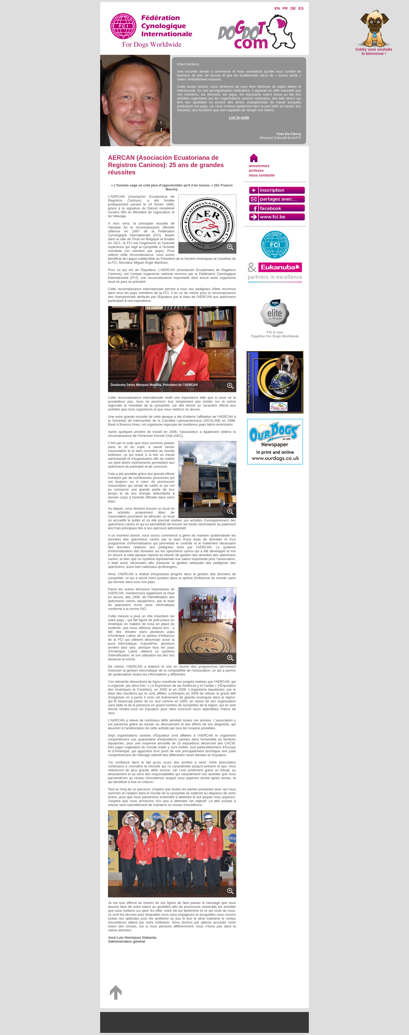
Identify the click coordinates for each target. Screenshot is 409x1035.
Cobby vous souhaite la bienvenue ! (373, 50)
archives (256, 170)
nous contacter (262, 175)
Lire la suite (239, 117)
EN (277, 8)
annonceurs (259, 166)
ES (301, 8)
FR (285, 8)
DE (293, 8)
